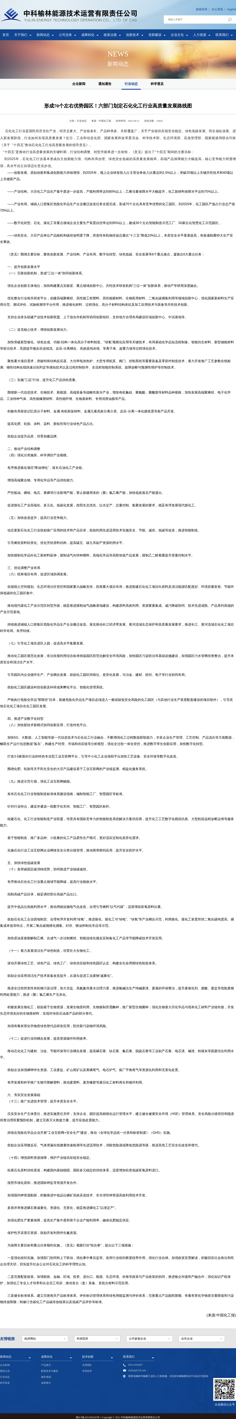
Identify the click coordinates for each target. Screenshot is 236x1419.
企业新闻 (78, 84)
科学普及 (157, 84)
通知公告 (5, 1371)
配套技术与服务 (49, 1371)
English (231, 9)
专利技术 (87, 1371)
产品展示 (46, 1365)
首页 (5, 35)
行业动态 (131, 84)
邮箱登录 (201, 9)
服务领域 (46, 1377)
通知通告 (104, 84)
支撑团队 (87, 1365)
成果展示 (46, 1382)
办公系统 (217, 9)
